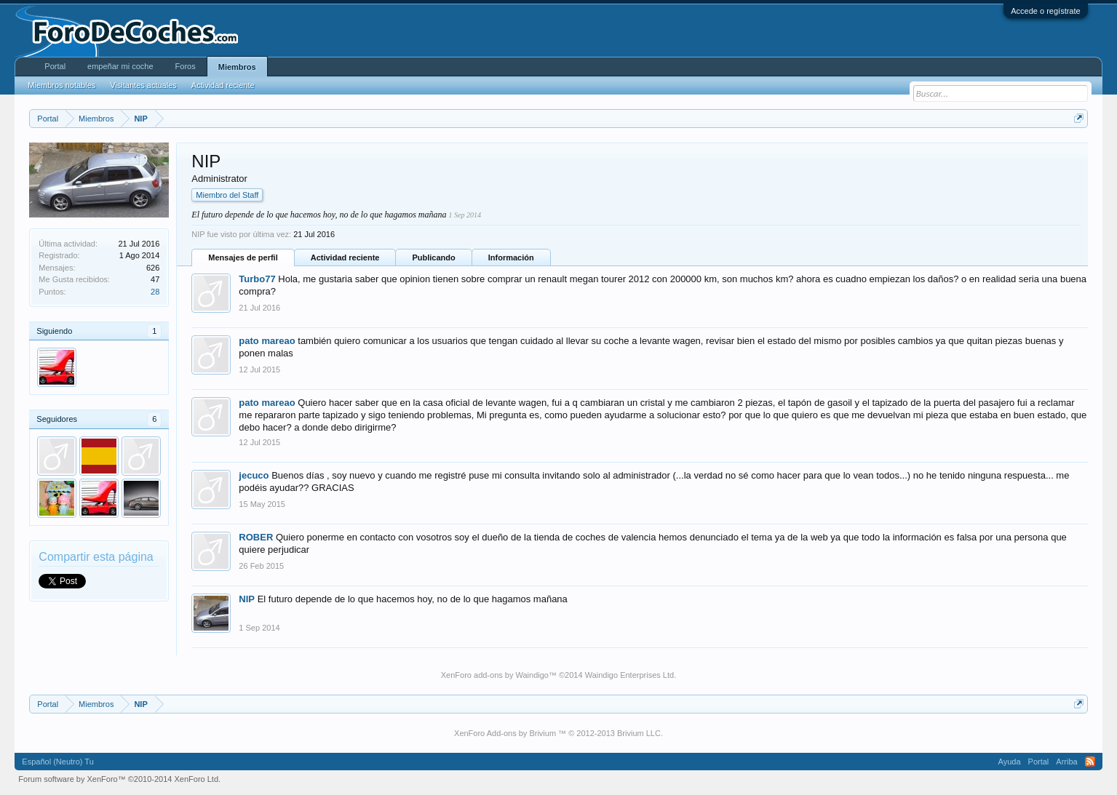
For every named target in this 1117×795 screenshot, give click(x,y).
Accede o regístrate (1045, 11)
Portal (54, 66)
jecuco (254, 475)
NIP (247, 599)
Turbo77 (257, 278)
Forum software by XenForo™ (119, 779)
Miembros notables (61, 85)
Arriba (1066, 761)
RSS (1090, 761)
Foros (185, 66)
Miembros (237, 67)
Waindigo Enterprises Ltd (630, 675)
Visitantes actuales (143, 85)
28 (155, 291)
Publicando (433, 257)
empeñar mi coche (120, 66)
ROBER (256, 537)
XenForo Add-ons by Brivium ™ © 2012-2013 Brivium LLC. (558, 733)
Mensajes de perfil (242, 257)
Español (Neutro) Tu (57, 761)
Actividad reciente (345, 257)
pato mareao (267, 340)
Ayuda (1009, 761)
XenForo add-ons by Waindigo (495, 675)
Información (511, 257)
